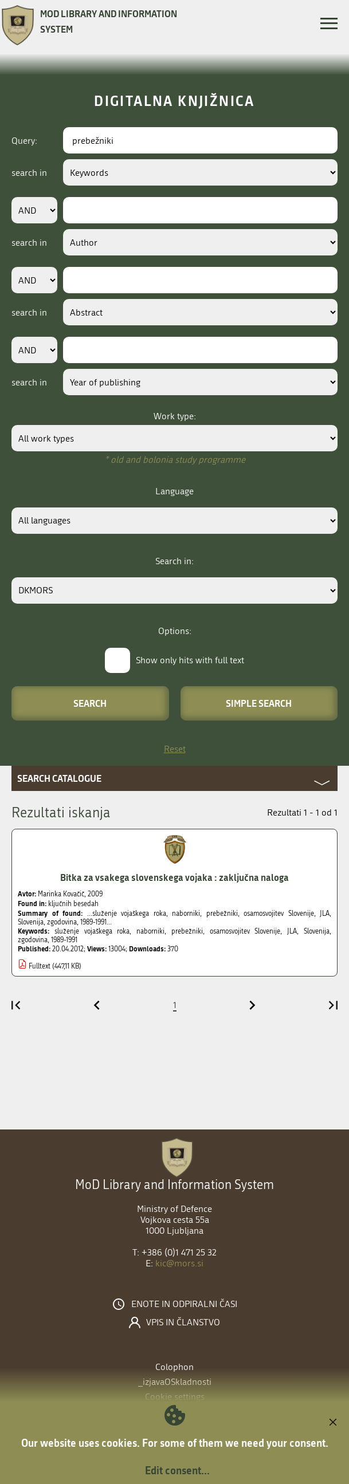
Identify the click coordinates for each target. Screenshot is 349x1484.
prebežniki (187, 931)
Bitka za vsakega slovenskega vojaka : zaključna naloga (174, 877)
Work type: (175, 416)
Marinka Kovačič (61, 894)
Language (174, 491)
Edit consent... (177, 1470)
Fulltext (39, 966)
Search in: (174, 561)
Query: (24, 140)
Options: (174, 630)
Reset (175, 748)
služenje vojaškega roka (92, 931)
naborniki (150, 931)
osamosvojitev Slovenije (245, 931)
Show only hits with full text (190, 660)
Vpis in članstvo (183, 1322)
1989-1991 (64, 940)
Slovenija (317, 931)
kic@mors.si (179, 1263)
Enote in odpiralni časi (184, 1304)
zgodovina (33, 940)
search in (29, 172)
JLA (292, 931)
